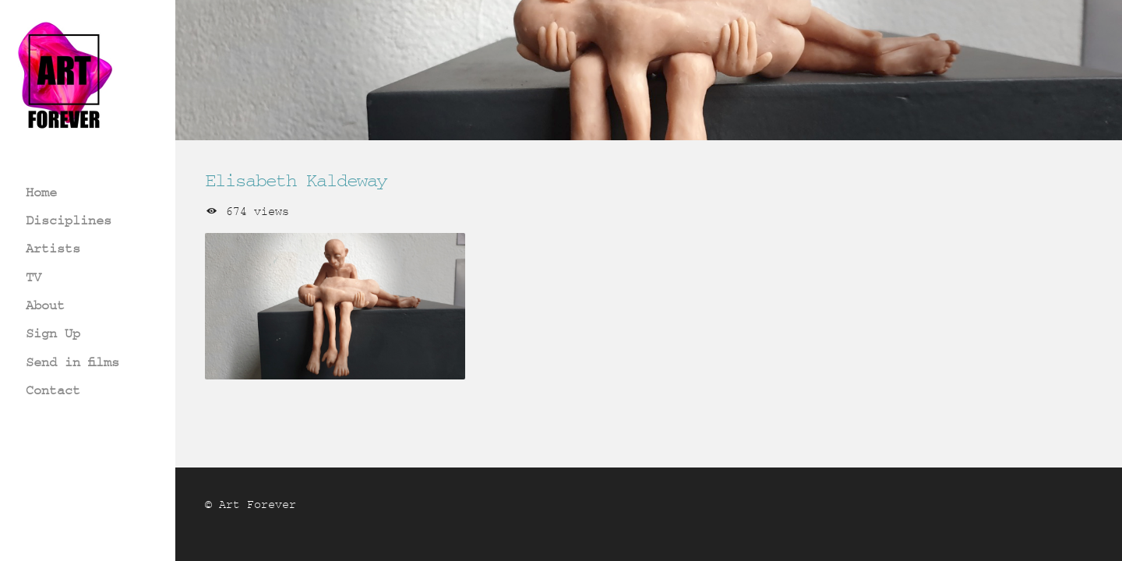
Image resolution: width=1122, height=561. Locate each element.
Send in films (72, 362)
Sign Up (53, 333)
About (45, 305)
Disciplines (68, 220)
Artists (53, 248)
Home (41, 192)
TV (33, 277)
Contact (53, 390)
